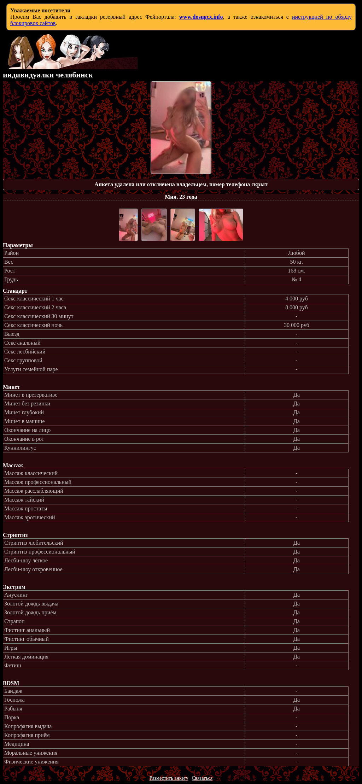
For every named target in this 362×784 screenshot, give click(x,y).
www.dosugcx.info (201, 17)
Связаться (202, 778)
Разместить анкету (169, 778)
